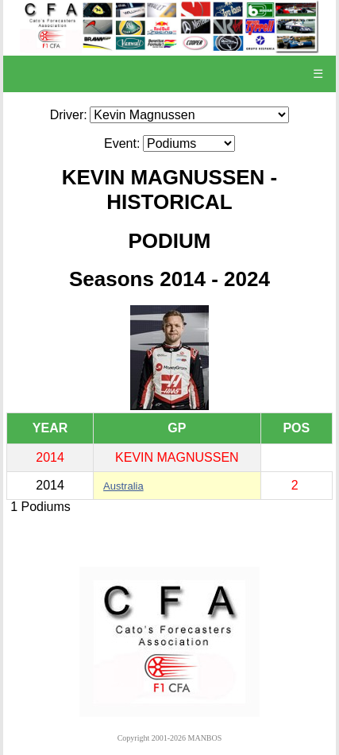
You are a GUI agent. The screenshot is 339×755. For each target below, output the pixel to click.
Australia (123, 486)
